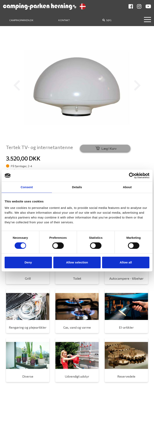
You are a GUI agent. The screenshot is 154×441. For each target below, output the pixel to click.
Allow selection (77, 262)
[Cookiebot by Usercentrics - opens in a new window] (131, 176)
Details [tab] (77, 187)
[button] (16, 85)
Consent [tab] (27, 187)
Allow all (126, 262)
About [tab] (127, 187)
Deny (28, 262)
